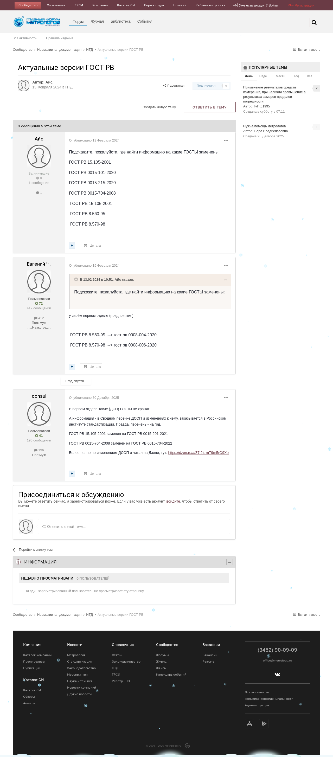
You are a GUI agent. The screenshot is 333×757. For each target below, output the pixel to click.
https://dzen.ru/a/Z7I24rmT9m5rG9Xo (198, 453)
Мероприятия (77, 674)
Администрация (257, 705)
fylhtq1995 (262, 106)
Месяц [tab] (280, 76)
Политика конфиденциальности (269, 699)
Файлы (161, 668)
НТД (69, 87)
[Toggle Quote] (76, 279)
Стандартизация (79, 661)
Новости (179, 5)
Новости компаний (81, 687)
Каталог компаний (37, 655)
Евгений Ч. (39, 264)
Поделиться (174, 85)
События (144, 21)
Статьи (117, 655)
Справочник (56, 5)
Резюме (208, 661)
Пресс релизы (34, 661)
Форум (78, 22)
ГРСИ (79, 5)
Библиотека (121, 21)
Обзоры (29, 696)
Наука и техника (80, 681)
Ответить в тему (210, 107)
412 (39, 318)
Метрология (76, 655)
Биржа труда (154, 5)
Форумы (162, 655)
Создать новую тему (159, 107)
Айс (49, 82)
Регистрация (305, 5)
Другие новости (79, 694)
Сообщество (27, 5)
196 (39, 450)
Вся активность (24, 38)
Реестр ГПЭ (121, 681)
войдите (173, 501)
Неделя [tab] (264, 76)
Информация (40, 561)
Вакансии (209, 655)
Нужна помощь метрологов (264, 126)
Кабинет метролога (211, 5)
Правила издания (60, 38)
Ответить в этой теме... (64, 526)
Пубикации (31, 668)
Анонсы (29, 703)
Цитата (95, 245)
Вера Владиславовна (271, 131)
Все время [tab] (313, 76)
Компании (100, 5)
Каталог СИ (126, 5)
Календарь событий (171, 674)
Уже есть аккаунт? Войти (258, 5)
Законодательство (81, 668)
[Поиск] (314, 22)
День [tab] (249, 76)
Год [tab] (296, 76)
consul (39, 396)
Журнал (97, 21)
